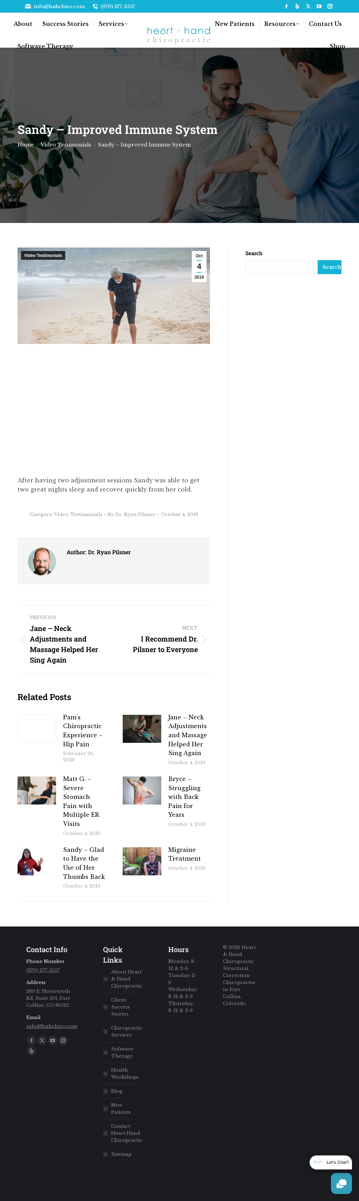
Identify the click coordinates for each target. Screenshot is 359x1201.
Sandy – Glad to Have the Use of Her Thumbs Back (84, 863)
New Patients (121, 1108)
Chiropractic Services (126, 1031)
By (132, 514)
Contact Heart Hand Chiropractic (126, 1133)
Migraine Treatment (184, 854)
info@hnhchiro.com (55, 6)
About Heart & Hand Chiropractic (126, 979)
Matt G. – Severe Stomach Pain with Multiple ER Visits (81, 801)
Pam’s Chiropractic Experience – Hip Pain (83, 731)
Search (254, 253)
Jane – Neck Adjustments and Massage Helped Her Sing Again (187, 735)
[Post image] (37, 729)
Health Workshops (124, 1073)
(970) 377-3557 (113, 6)
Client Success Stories (120, 1007)
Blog (116, 1091)
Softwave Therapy (122, 1052)
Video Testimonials (43, 255)
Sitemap (121, 1154)
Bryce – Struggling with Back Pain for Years (184, 796)
